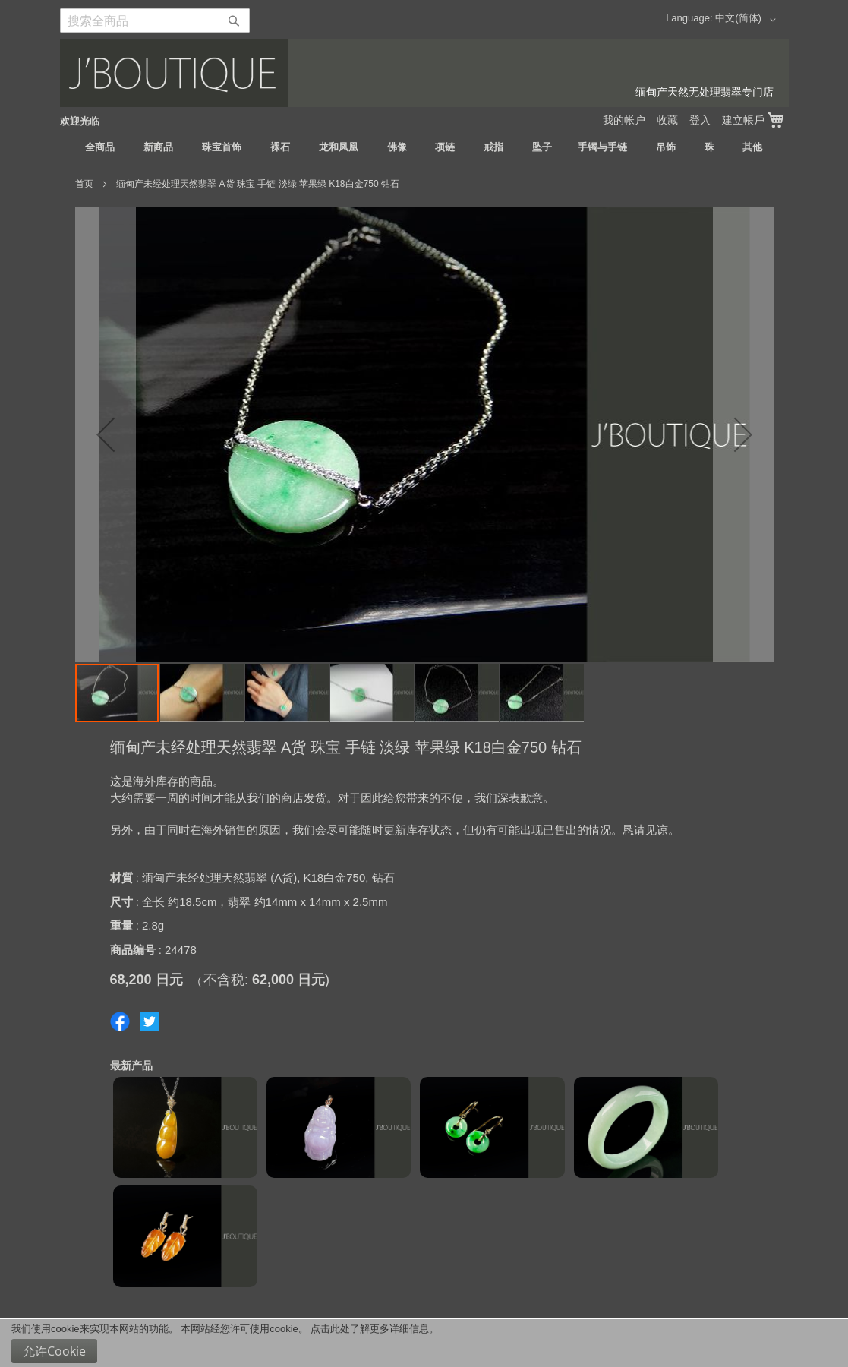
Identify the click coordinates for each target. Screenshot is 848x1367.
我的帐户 (624, 120)
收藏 (667, 120)
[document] (424, 1343)
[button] (747, 19)
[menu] (424, 147)
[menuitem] (100, 147)
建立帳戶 (743, 120)
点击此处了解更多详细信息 (370, 1328)
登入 (700, 120)
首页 (84, 183)
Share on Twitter (149, 1021)
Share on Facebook (120, 1021)
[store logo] (424, 73)
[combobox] (155, 20)
